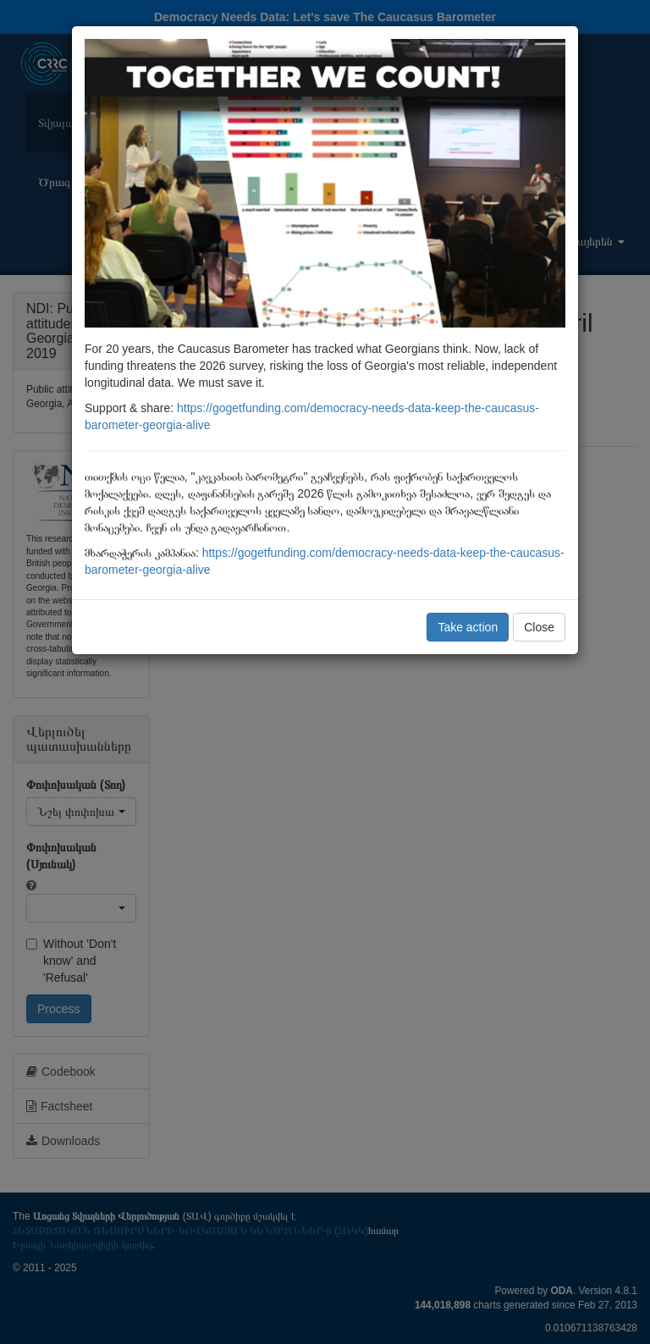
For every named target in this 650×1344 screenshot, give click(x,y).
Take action (468, 627)
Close (539, 627)
